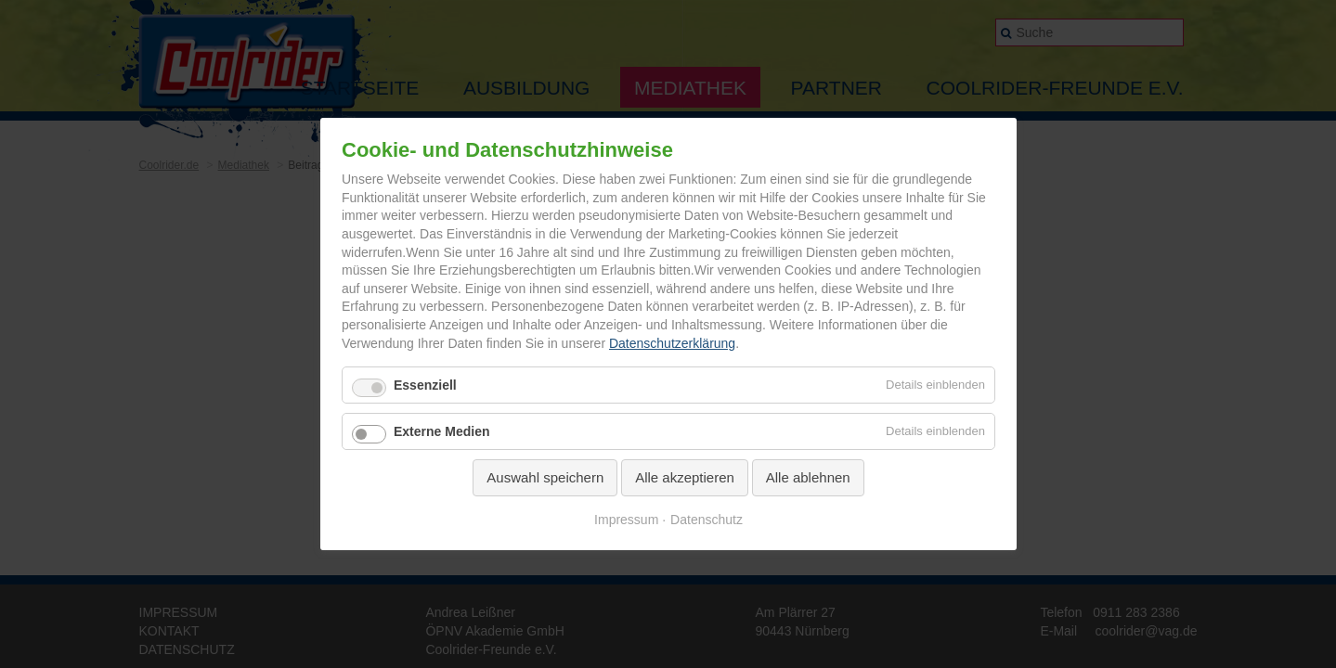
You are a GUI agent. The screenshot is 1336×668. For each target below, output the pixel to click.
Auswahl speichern (544, 477)
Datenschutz (706, 519)
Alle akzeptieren (684, 477)
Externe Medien (441, 431)
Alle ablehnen (807, 477)
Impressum (626, 519)
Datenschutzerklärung (671, 343)
